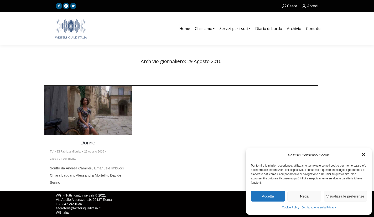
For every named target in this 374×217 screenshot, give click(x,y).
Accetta (268, 196)
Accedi (310, 6)
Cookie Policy (290, 207)
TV (51, 151)
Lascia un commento (63, 158)
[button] (364, 155)
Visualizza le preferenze (345, 196)
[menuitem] (184, 28)
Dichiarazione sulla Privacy (319, 207)
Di (69, 151)
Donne (87, 143)
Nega (304, 196)
